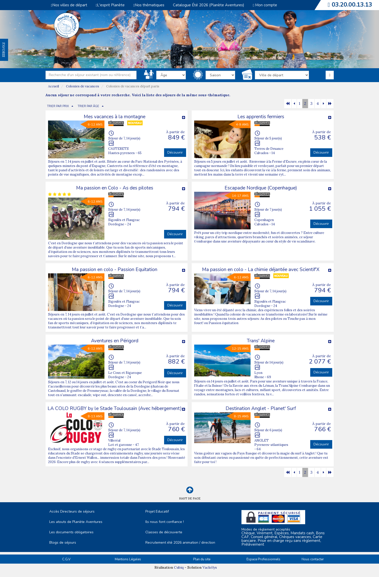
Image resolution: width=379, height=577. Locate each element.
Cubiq (179, 567)
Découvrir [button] (175, 152)
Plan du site (201, 559)
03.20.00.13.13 (352, 5)
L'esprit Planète (110, 5)
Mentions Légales (128, 559)
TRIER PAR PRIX (58, 106)
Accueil (53, 86)
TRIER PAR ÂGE (88, 106)
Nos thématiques (148, 5)
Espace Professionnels (263, 559)
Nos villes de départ (69, 5)
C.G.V (66, 559)
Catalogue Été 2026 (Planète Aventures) (208, 5)
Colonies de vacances (82, 86)
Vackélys (210, 567)
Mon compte (265, 5)
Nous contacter (313, 559)
